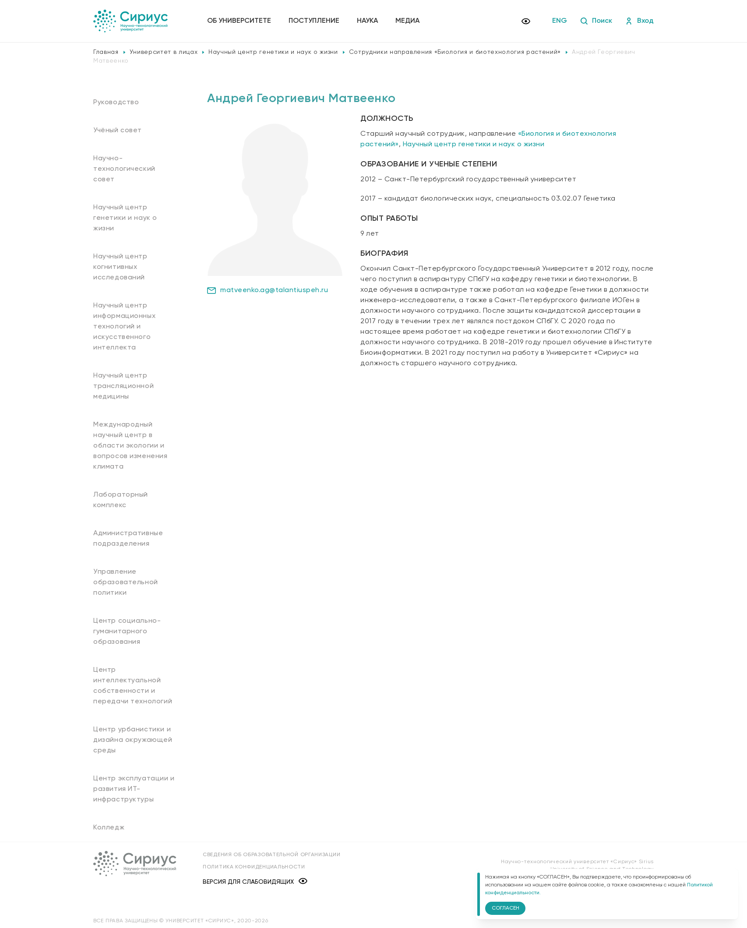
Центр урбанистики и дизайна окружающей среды (133, 740)
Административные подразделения (128, 538)
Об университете (239, 21)
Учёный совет (117, 130)
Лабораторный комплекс (120, 500)
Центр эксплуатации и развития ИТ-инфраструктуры (134, 789)
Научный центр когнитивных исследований (120, 267)
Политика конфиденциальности (254, 867)
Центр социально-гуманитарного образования (127, 631)
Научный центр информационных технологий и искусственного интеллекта (124, 326)
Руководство (116, 102)
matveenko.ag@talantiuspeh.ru (267, 290)
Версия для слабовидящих (255, 881)
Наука (367, 21)
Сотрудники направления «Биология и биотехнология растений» (455, 52)
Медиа (407, 21)
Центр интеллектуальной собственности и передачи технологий (132, 686)
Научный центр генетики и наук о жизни (273, 52)
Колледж (108, 827)
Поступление (314, 21)
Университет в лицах (164, 52)
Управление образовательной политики (125, 582)
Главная (106, 52)
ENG (559, 21)
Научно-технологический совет (124, 169)
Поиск (596, 21)
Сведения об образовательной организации (271, 854)
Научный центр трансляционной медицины (123, 386)
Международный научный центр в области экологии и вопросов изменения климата (130, 445)
